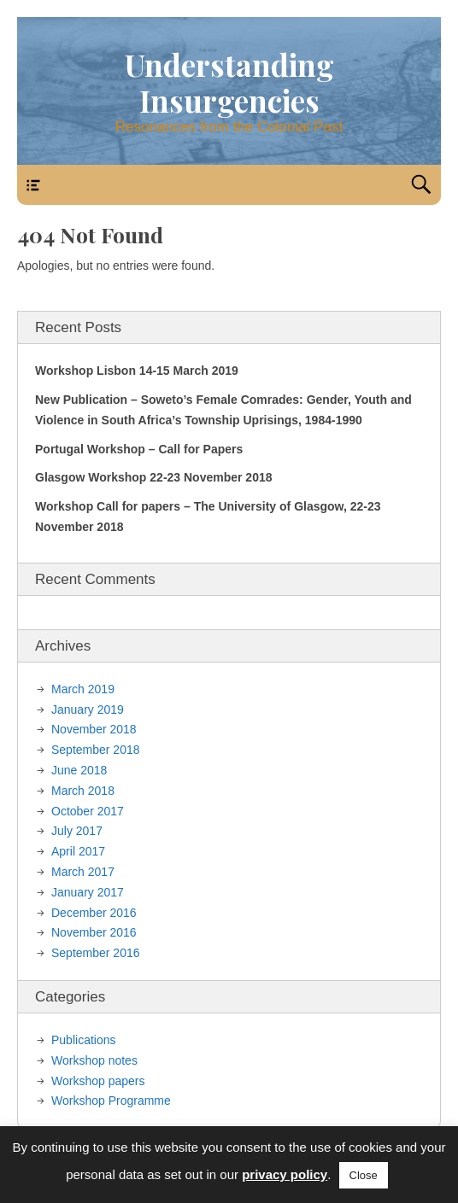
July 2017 (77, 831)
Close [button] (363, 1175)
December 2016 (94, 913)
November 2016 (94, 932)
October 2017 (87, 811)
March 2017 (82, 872)
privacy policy (284, 1174)
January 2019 (87, 709)
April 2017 (78, 851)
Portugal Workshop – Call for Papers (139, 449)
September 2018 (95, 749)
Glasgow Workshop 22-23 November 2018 (154, 477)
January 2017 (87, 892)
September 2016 (95, 953)
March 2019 (82, 689)
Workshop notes (94, 1060)
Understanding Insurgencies (229, 82)
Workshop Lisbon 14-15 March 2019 (136, 370)
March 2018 (82, 790)
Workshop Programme (111, 1100)
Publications (83, 1040)
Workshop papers (97, 1081)
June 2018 (79, 770)
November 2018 (94, 729)
